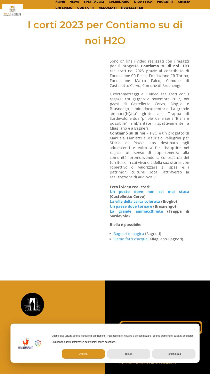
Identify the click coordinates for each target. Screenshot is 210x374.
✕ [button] (194, 329)
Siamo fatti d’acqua (130, 238)
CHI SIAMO (64, 8)
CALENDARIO (119, 1)
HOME (60, 1)
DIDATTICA (143, 1)
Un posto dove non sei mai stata (149, 191)
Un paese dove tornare (131, 206)
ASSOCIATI (108, 8)
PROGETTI (165, 1)
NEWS (74, 1)
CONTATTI (85, 8)
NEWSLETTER (132, 8)
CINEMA (184, 1)
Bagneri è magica (128, 233)
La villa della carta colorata (135, 201)
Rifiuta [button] (128, 353)
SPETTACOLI (94, 1)
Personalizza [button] (174, 353)
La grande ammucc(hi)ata (136, 211)
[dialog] (105, 343)
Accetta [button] (83, 353)
